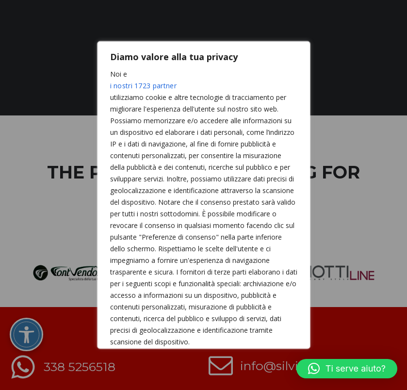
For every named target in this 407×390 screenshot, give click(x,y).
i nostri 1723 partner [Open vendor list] (143, 85)
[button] (346, 368)
